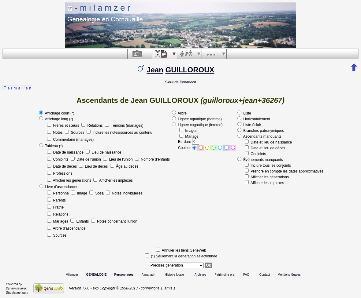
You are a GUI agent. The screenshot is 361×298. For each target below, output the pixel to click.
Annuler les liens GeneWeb (181, 250)
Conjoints (58, 159)
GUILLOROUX (190, 70)
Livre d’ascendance (58, 187)
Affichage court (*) (56, 113)
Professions (59, 173)
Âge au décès (124, 166)
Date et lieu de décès (265, 148)
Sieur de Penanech (180, 82)
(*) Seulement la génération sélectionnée (181, 256)
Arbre (179, 113)
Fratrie (55, 207)
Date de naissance (65, 152)
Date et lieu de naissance (268, 142)
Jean (155, 70)
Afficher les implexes (113, 180)
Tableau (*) (51, 146)
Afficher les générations (69, 180)
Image (79, 193)
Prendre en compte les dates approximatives (284, 171)
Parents (56, 200)
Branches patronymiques (260, 131)
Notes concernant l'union (114, 221)
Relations (92, 125)
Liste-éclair (249, 125)
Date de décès (62, 166)
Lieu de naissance (103, 152)
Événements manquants (260, 160)
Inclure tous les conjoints (268, 165)
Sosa (97, 193)
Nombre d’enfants (152, 159)
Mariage (189, 136)
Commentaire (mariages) (70, 139)
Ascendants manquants (259, 136)
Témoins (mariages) (124, 125)
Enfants (80, 221)
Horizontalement (253, 119)
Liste (244, 113)
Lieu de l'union (118, 159)
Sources (75, 132)
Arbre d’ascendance (66, 228)
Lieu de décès (94, 166)
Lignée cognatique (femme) (197, 125)
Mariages (58, 221)
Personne (58, 193)
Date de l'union (86, 159)
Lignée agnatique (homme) (197, 119)
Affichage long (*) (56, 119)
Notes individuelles (124, 193)
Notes (55, 132)
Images (188, 131)
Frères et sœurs (63, 125)
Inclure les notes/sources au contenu (119, 132)
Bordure (188, 142)
